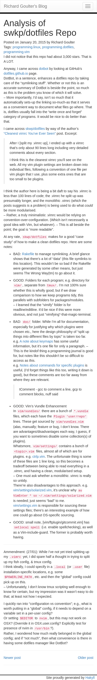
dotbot (43, 69)
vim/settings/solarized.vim (32, 490)
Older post (85, 658)
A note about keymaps (36, 341)
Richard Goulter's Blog (25, 6)
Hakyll (90, 678)
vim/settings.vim (25, 505)
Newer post (12, 658)
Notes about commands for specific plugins (52, 365)
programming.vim (17, 52)
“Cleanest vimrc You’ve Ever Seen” (30, 133)
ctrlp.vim (38, 456)
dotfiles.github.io (16, 73)
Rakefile (28, 254)
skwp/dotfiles (35, 129)
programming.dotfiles (58, 47)
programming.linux (26, 47)
